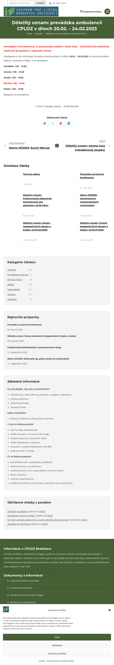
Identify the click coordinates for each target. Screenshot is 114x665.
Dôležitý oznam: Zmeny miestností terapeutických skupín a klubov (41, 336)
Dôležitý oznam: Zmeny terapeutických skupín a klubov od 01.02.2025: (37, 226)
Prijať (57, 637)
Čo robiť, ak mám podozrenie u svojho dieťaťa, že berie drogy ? (38, 519)
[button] (109, 610)
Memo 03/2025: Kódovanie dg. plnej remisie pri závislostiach (38, 358)
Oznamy (57, 106)
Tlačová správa (31, 174)
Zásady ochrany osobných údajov (60, 660)
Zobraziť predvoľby (57, 653)
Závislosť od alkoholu (17, 511)
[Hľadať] (20, 3)
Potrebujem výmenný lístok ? (21, 515)
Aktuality (49, 106)
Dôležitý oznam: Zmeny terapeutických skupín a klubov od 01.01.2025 (94, 226)
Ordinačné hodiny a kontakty (24, 580)
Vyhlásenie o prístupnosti (23, 602)
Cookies (42, 660)
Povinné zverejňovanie (21, 587)
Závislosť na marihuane (19, 524)
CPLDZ (42, 511)
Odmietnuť (57, 645)
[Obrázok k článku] (12, 179)
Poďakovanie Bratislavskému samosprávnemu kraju (34, 347)
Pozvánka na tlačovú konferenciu (24, 324)
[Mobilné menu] (107, 11)
